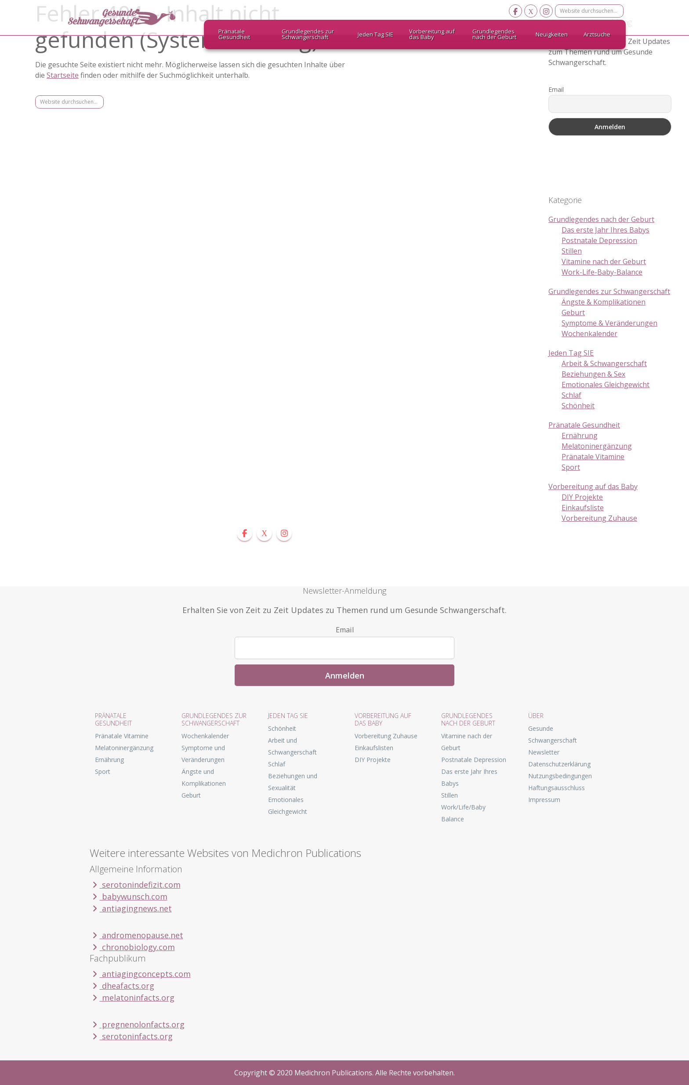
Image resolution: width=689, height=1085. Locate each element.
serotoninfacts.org (131, 1036)
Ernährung (580, 435)
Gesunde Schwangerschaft (129, 17)
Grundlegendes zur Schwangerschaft (609, 291)
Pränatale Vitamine (593, 456)
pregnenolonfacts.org (137, 1024)
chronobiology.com (132, 947)
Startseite (63, 75)
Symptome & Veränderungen (609, 323)
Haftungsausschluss (556, 788)
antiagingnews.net (131, 908)
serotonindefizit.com (135, 884)
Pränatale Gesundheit (584, 425)
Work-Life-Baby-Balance (602, 272)
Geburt (573, 312)
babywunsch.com (128, 896)
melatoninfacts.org (132, 997)
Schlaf (571, 395)
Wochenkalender (589, 333)
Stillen (572, 251)
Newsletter (543, 752)
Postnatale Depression (599, 240)
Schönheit (578, 405)
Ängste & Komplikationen (603, 302)
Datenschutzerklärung (559, 764)
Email (556, 89)
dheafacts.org (122, 985)
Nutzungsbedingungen (560, 776)
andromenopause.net (136, 935)
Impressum (544, 799)
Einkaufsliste (583, 507)
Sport (571, 467)
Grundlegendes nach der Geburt (601, 219)
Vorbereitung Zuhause (599, 518)
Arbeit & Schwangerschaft (604, 363)
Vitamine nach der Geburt (604, 261)
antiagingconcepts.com (140, 974)
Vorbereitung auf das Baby (593, 486)
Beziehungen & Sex (593, 374)
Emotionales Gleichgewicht (605, 384)
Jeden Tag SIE (571, 353)
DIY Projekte (582, 497)
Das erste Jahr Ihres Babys (605, 230)
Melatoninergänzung (597, 446)
